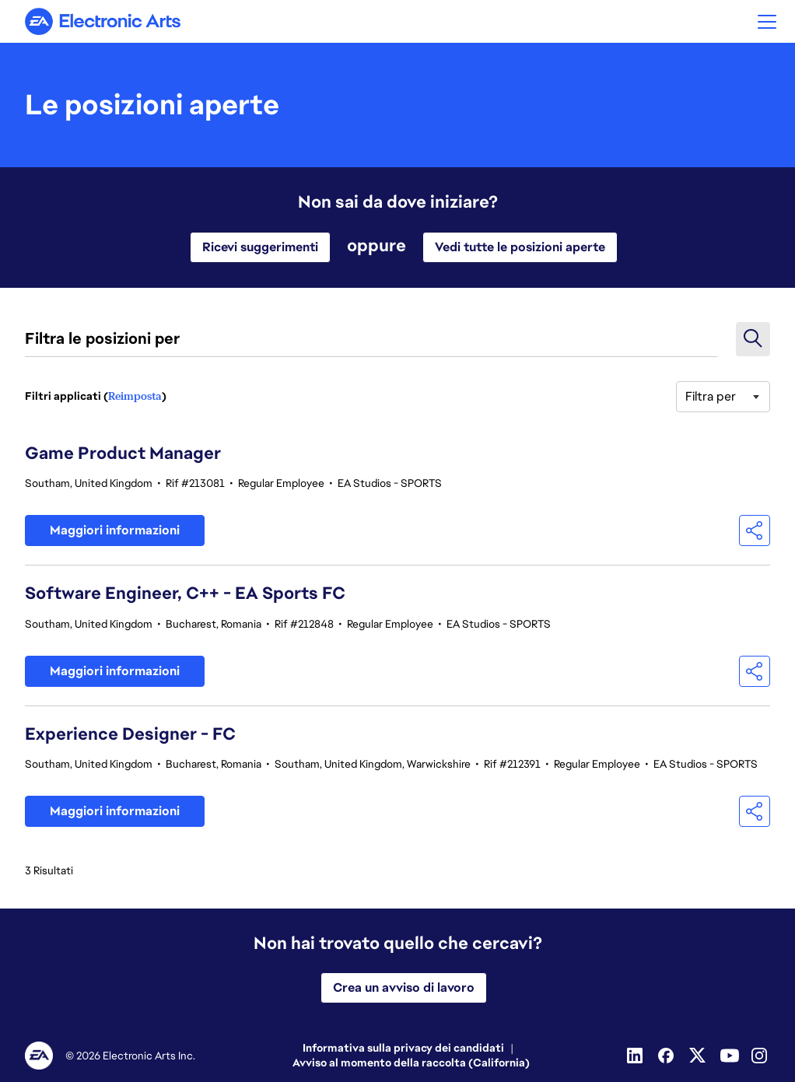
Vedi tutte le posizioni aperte (520, 247)
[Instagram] (760, 1055)
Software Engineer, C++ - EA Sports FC (185, 593)
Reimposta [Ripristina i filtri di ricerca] (135, 396)
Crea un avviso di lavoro (404, 987)
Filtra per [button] (710, 396)
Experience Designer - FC (130, 734)
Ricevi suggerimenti (260, 247)
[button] (767, 21)
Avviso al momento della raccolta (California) (411, 1063)
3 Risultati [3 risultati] (49, 870)
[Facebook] (667, 1055)
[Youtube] (729, 1055)
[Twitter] (698, 1055)
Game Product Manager (123, 453)
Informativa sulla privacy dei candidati (403, 1048)
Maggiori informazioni (115, 530)
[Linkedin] (636, 1055)
